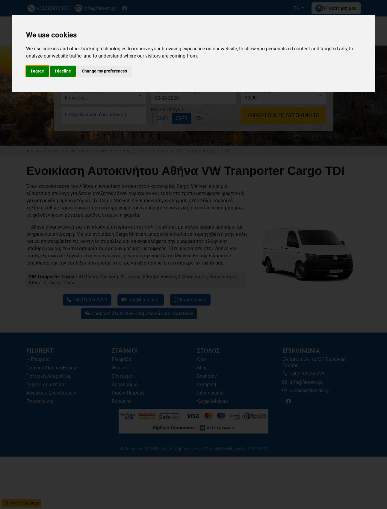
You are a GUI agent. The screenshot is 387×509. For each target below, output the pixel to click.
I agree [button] (37, 71)
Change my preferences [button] (104, 71)
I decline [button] (63, 71)
